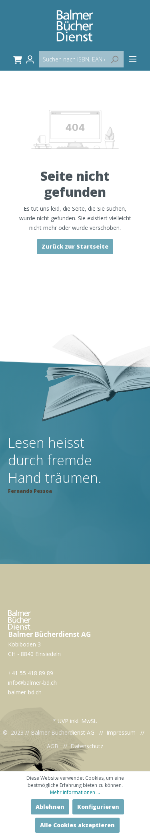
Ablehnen (50, 806)
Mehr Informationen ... (75, 792)
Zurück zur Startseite (75, 246)
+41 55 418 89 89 (30, 673)
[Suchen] (114, 59)
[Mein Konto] (32, 59)
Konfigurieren (98, 806)
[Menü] (133, 59)
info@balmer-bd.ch (32, 682)
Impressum (121, 732)
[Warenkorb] (16, 59)
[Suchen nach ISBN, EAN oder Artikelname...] (81, 59)
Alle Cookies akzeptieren (77, 825)
